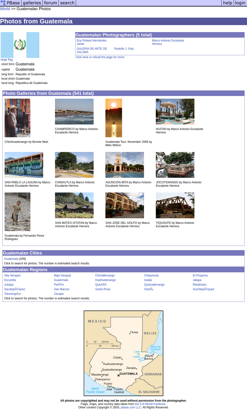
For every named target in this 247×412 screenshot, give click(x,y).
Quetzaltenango (154, 284)
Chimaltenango (105, 275)
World (5, 9)
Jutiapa (9, 284)
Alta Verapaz (12, 275)
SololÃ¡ (149, 289)
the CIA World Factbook (150, 404)
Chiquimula (151, 275)
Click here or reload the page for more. (100, 57)
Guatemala (11, 259)
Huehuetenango (105, 280)
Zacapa (59, 293)
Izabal (148, 280)
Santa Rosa (102, 289)
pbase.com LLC (131, 407)
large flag (7, 59)
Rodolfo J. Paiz (124, 48)
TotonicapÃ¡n (12, 293)
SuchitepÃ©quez (203, 289)
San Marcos (61, 289)
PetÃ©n (59, 284)
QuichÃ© (101, 284)
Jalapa (197, 280)
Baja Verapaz (62, 275)
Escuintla (10, 280)
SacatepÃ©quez (14, 289)
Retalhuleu (199, 284)
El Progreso (200, 275)
